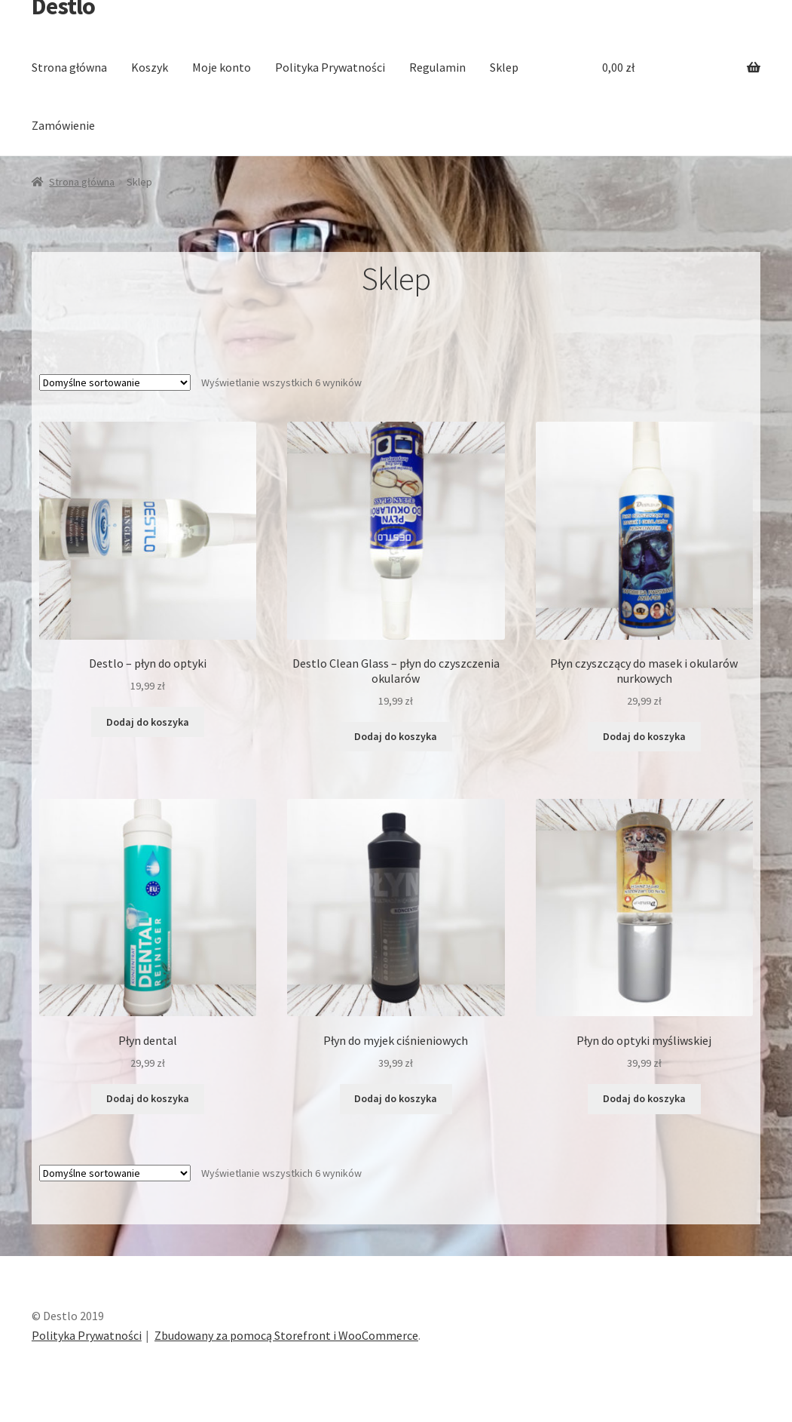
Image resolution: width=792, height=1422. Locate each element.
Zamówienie (63, 125)
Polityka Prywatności (330, 67)
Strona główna (69, 67)
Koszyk (149, 67)
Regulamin (437, 67)
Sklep (504, 67)
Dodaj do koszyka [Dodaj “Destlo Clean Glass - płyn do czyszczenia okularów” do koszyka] (395, 736)
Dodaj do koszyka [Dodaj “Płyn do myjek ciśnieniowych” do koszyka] (395, 1098)
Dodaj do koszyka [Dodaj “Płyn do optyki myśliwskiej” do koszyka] (644, 1098)
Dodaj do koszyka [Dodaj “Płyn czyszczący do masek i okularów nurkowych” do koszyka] (644, 736)
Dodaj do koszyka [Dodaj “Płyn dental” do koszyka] (147, 1098)
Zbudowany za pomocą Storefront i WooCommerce (286, 1335)
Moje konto (221, 67)
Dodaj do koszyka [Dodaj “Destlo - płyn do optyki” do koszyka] (147, 722)
